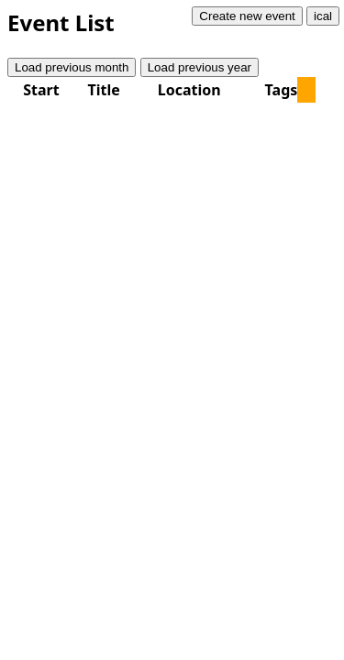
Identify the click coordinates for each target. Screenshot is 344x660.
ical (323, 16)
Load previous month (71, 67)
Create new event (246, 16)
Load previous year (199, 67)
